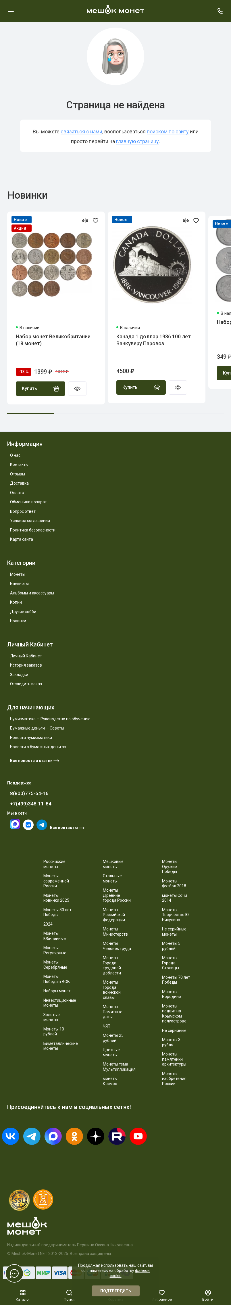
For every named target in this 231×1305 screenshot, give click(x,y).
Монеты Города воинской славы (112, 990)
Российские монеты (54, 864)
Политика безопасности (32, 530)
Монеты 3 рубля (171, 1042)
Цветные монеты (111, 1052)
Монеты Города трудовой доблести (112, 965)
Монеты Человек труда (117, 946)
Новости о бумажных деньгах (38, 746)
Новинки (18, 621)
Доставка (19, 483)
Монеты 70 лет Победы (176, 980)
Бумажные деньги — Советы (37, 728)
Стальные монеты (112, 878)
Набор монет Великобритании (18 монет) (53, 339)
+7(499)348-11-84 (30, 804)
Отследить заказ (26, 684)
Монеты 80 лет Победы (57, 912)
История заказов (26, 665)
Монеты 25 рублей (113, 1038)
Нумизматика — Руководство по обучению (50, 719)
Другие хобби (23, 611)
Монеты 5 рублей (171, 946)
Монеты (17, 574)
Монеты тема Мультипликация (119, 1067)
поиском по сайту (168, 131)
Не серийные (174, 1030)
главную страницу (137, 141)
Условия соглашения (30, 520)
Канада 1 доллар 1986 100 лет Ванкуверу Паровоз (153, 339)
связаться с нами (81, 131)
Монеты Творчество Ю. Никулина (176, 914)
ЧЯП (106, 1026)
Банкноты (19, 583)
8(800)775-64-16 (29, 793)
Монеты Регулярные (54, 950)
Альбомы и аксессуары (32, 593)
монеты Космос (110, 1081)
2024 (48, 924)
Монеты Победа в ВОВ (56, 979)
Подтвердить (115, 1291)
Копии (16, 602)
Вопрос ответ (23, 511)
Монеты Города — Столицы (171, 962)
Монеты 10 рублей (53, 1032)
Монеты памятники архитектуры (174, 1059)
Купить (40, 389)
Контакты (19, 464)
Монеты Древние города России (117, 895)
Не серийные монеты (174, 931)
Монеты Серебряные (55, 965)
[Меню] (11, 11)
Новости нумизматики (31, 737)
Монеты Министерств (115, 931)
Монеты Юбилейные (54, 936)
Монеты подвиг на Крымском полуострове (174, 1014)
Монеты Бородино (171, 994)
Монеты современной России (56, 881)
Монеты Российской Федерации (114, 914)
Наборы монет (57, 991)
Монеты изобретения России (174, 1078)
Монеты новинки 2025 (56, 898)
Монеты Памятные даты (112, 1011)
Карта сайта (21, 539)
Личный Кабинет (26, 656)
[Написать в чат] (14, 1273)
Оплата (17, 492)
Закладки (19, 674)
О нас (15, 455)
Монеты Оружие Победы (169, 866)
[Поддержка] (220, 11)
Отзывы (17, 474)
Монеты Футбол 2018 (174, 883)
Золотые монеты (51, 1017)
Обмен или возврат (28, 502)
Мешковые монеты (113, 864)
